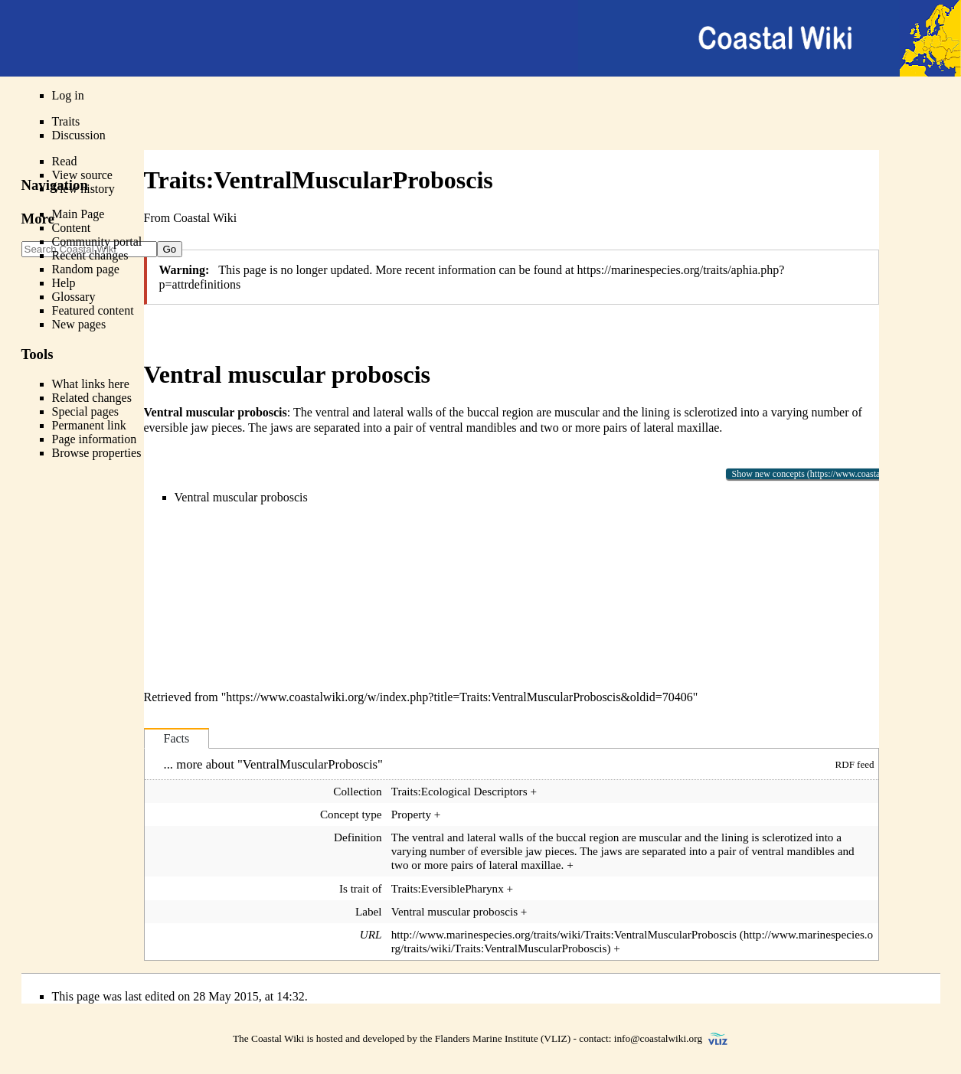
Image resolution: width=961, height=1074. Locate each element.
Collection (357, 791)
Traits (66, 121)
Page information (94, 439)
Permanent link (89, 425)
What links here (90, 383)
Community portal (97, 241)
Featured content (93, 310)
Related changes (92, 397)
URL (371, 934)
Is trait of (360, 888)
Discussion (79, 135)
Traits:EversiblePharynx (447, 888)
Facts (177, 738)
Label (368, 911)
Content (71, 227)
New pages (79, 324)
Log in (68, 95)
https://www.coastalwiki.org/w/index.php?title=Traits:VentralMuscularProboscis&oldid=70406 (459, 696)
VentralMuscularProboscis (310, 764)
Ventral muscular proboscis (241, 497)
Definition (357, 837)
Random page (85, 269)
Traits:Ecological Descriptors (459, 791)
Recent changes (90, 255)
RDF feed (854, 764)
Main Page (78, 213)
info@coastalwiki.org (658, 1038)
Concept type (351, 814)
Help (64, 282)
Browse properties (97, 452)
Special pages (85, 411)
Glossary (74, 296)
